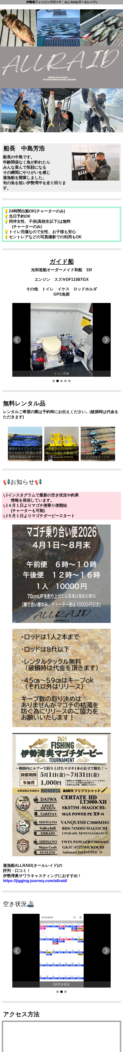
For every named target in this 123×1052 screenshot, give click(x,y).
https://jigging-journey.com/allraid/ (35, 881)
